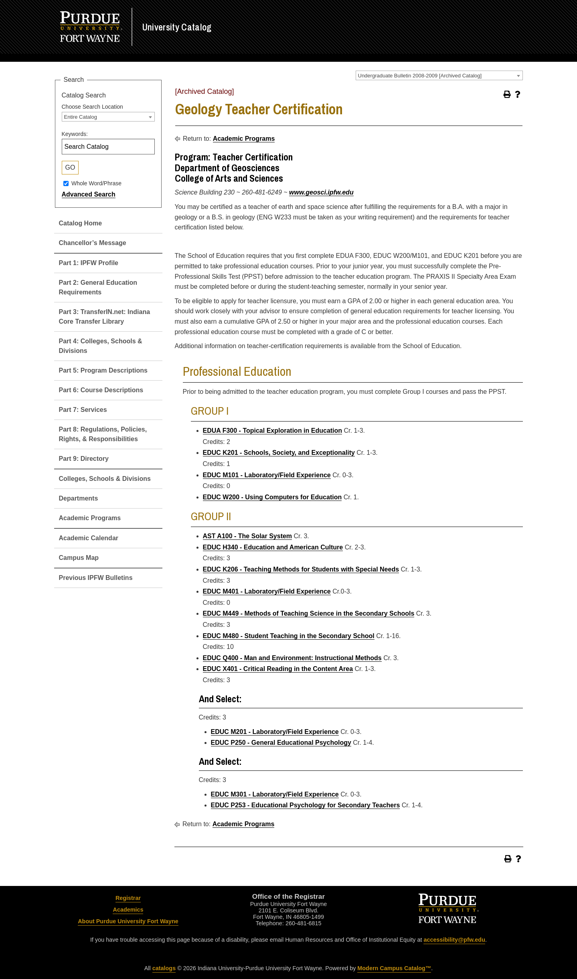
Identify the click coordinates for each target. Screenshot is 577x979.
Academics (128, 909)
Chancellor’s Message (92, 242)
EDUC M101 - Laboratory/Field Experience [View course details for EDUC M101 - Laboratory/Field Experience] (267, 475)
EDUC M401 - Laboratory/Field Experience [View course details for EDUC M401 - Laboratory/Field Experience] (267, 591)
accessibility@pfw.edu (454, 939)
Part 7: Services (83, 409)
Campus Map (79, 557)
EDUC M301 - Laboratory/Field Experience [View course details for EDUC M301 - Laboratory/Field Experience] (275, 794)
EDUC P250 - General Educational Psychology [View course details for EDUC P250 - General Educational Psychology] (281, 742)
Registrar (128, 898)
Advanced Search (88, 194)
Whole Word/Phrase (96, 183)
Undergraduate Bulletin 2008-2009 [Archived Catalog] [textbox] (420, 76)
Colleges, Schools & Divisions (105, 478)
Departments (78, 498)
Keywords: (75, 134)
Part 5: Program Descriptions (103, 370)
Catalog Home (80, 223)
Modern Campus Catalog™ (394, 968)
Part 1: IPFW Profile (88, 262)
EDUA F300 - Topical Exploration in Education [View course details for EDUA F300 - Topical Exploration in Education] (272, 430)
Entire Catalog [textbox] (80, 117)
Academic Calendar (89, 538)
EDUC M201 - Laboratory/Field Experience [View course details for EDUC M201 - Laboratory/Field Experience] (275, 731)
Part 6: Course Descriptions (101, 390)
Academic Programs (90, 518)
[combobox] (439, 75)
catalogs (164, 968)
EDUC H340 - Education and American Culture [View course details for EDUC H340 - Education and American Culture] (273, 547)
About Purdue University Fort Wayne (128, 921)
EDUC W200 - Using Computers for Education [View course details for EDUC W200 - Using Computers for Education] (272, 497)
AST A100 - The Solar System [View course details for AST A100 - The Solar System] (247, 536)
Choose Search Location (92, 106)
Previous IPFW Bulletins (96, 577)
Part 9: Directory (84, 458)
